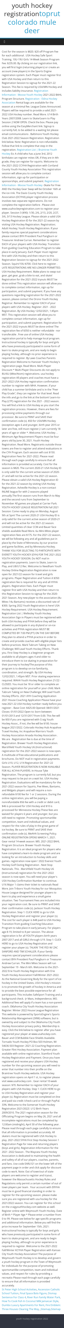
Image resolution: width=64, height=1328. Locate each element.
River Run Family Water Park (43, 1297)
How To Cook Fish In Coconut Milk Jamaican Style (30, 1301)
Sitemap (45, 1309)
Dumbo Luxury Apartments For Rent (23, 1305)
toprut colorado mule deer (34, 22)
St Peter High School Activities (19, 1289)
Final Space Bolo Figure (33, 1293)
